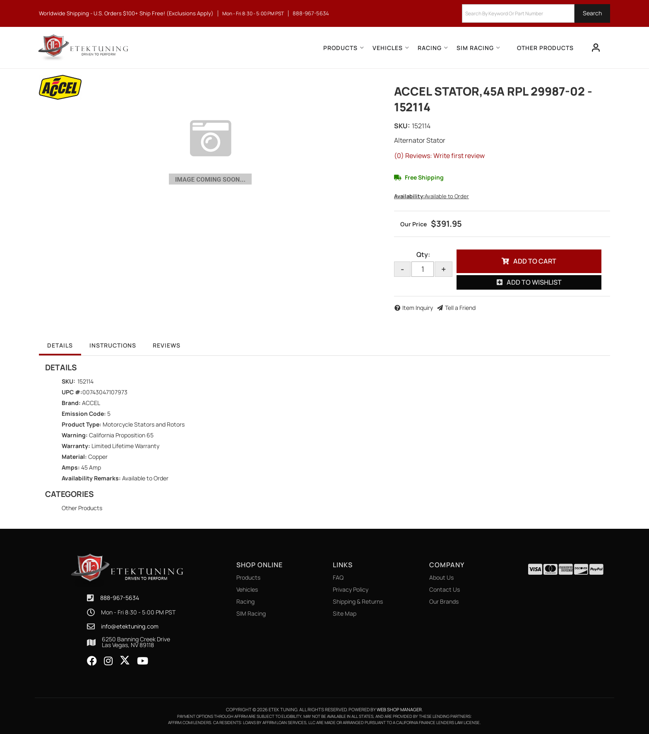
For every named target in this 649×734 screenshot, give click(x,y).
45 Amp (91, 467)
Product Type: (81, 424)
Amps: (71, 467)
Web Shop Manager (399, 709)
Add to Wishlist (534, 282)
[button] (536, 13)
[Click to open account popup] (596, 47)
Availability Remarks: (91, 478)
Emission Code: (84, 413)
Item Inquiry (417, 308)
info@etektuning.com (130, 626)
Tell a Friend (460, 308)
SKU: (402, 125)
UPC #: (72, 392)
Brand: (71, 403)
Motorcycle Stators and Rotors (144, 424)
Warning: (75, 435)
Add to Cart (534, 261)
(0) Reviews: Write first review (439, 155)
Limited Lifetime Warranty (125, 446)
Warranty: (76, 446)
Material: (74, 457)
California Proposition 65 (121, 435)
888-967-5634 (119, 598)
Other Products (82, 508)
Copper (98, 457)
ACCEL (91, 403)
